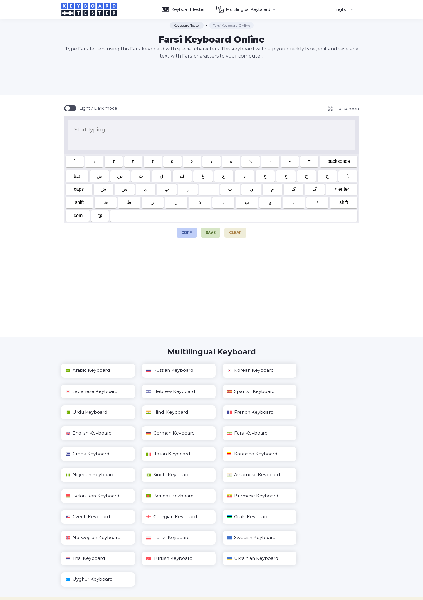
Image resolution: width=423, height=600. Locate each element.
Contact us (234, 595)
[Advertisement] (211, 77)
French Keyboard (89, 412)
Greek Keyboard (87, 433)
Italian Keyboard (164, 433)
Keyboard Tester (185, 9)
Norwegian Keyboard (93, 496)
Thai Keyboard (316, 496)
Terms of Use (295, 595)
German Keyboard (243, 412)
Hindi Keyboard (317, 391)
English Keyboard (165, 412)
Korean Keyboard (242, 370)
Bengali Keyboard (320, 454)
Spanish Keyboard (166, 391)
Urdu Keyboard (240, 391)
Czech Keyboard (164, 475)
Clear (235, 232)
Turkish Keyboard (89, 517)
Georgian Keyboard (244, 475)
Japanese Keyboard (322, 370)
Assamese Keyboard (168, 454)
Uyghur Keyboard (242, 517)
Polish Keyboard (164, 496)
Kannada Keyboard (244, 433)
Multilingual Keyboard (248, 9)
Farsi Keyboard (316, 412)
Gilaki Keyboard (317, 475)
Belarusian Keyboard (246, 454)
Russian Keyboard (165, 370)
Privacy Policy (264, 595)
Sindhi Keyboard (87, 454)
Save (211, 232)
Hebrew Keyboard (90, 391)
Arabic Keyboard (88, 370)
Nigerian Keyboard (320, 433)
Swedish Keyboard (243, 496)
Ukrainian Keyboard (168, 517)
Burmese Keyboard (91, 475)
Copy (187, 231)
